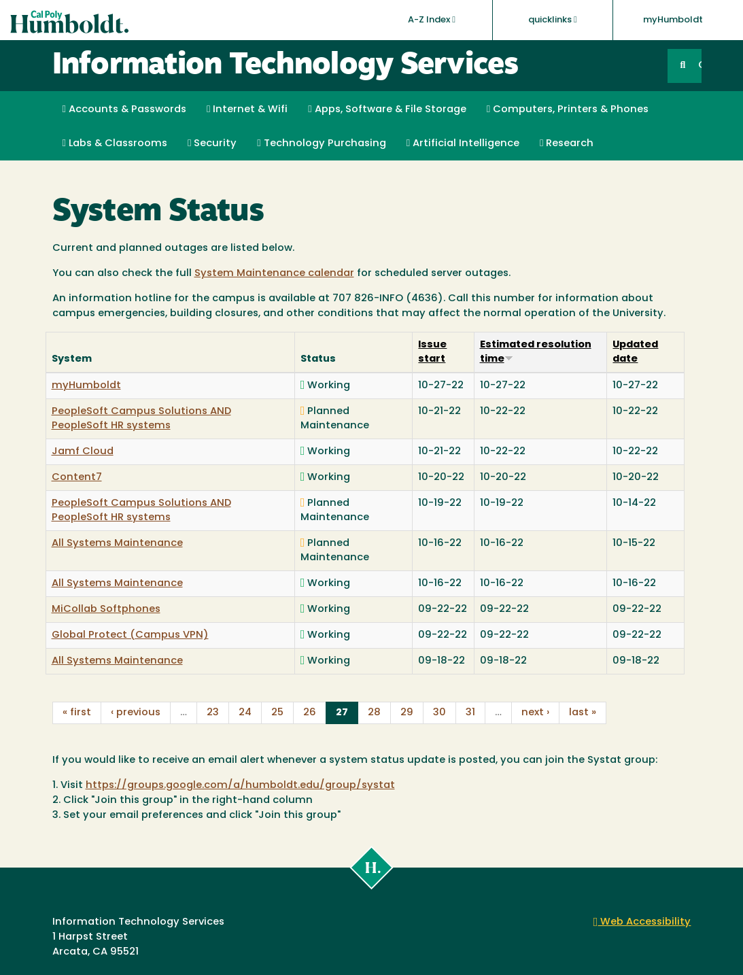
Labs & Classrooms (115, 143)
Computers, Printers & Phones (568, 109)
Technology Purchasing (321, 143)
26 (309, 713)
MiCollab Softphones (106, 609)
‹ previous (135, 713)
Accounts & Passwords (124, 109)
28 (374, 713)
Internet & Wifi (247, 109)
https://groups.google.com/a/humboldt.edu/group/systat (240, 786)
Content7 (77, 478)
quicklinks (552, 19)
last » (582, 713)
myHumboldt (673, 20)
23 (213, 713)
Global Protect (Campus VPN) (130, 635)
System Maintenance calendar (274, 274)
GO (699, 66)
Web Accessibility (642, 922)
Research (566, 143)
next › (535, 713)
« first (77, 713)
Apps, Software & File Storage (387, 109)
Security (212, 143)
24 (245, 713)
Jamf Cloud (83, 452)
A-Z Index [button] (431, 19)
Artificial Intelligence (463, 143)
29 (406, 713)
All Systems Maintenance (117, 543)
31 (470, 713)
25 (277, 713)
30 (439, 713)
